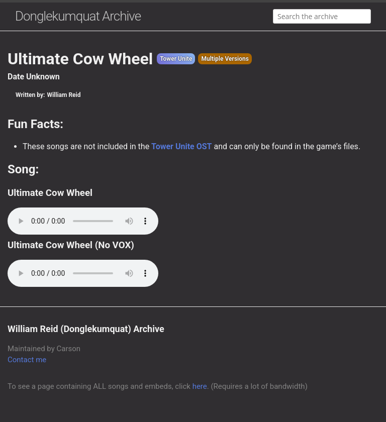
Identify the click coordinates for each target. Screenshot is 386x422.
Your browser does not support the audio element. (83, 221)
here (199, 386)
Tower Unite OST (181, 146)
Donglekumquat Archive (78, 16)
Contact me (27, 359)
